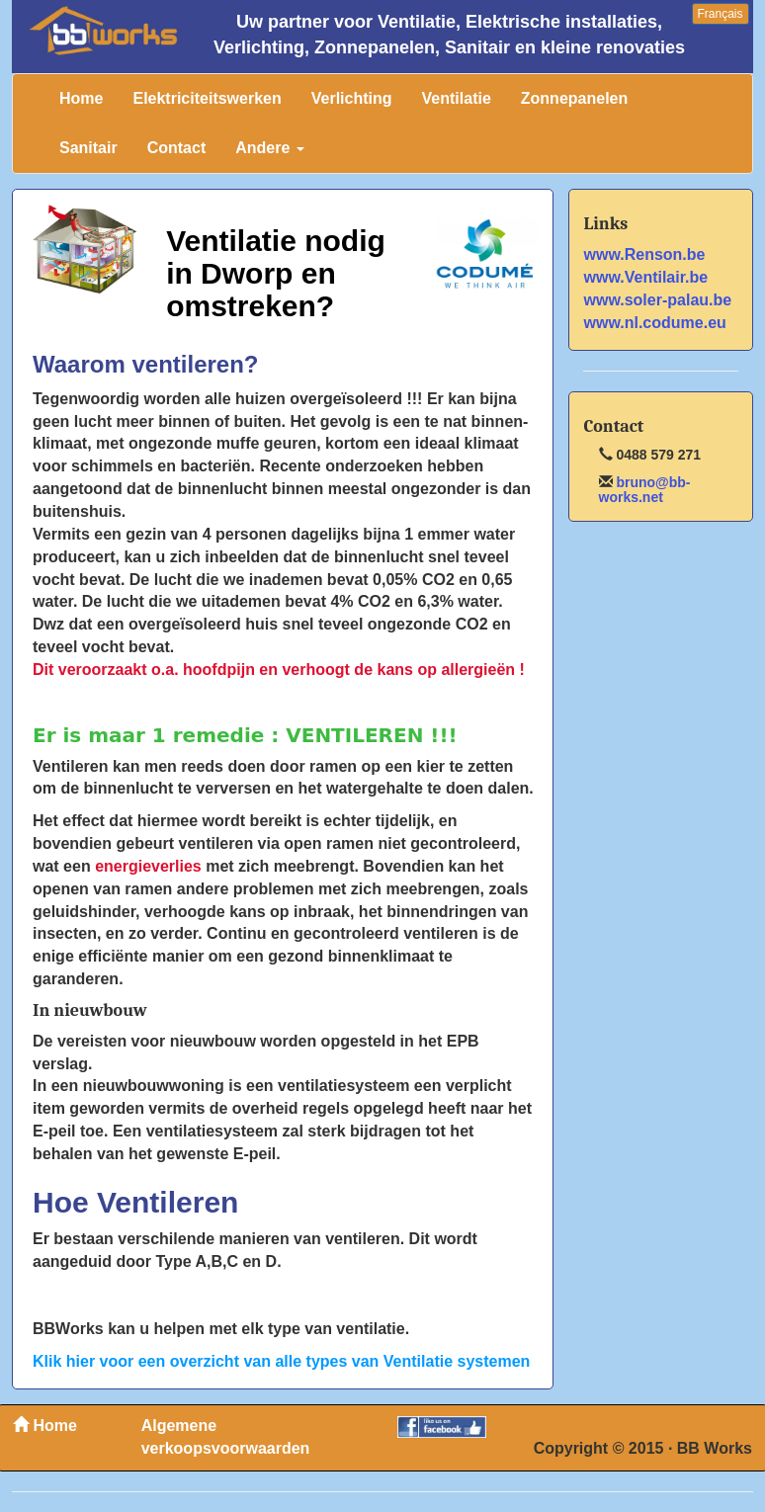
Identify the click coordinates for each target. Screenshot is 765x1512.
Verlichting (351, 98)
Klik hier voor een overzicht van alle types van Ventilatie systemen (281, 1361)
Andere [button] (269, 147)
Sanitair (88, 147)
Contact (177, 147)
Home (81, 98)
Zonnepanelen (574, 98)
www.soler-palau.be (658, 300)
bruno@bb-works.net (645, 489)
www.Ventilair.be (646, 277)
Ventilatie (456, 98)
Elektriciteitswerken (206, 98)
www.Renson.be (645, 254)
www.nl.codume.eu (655, 322)
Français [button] (720, 14)
